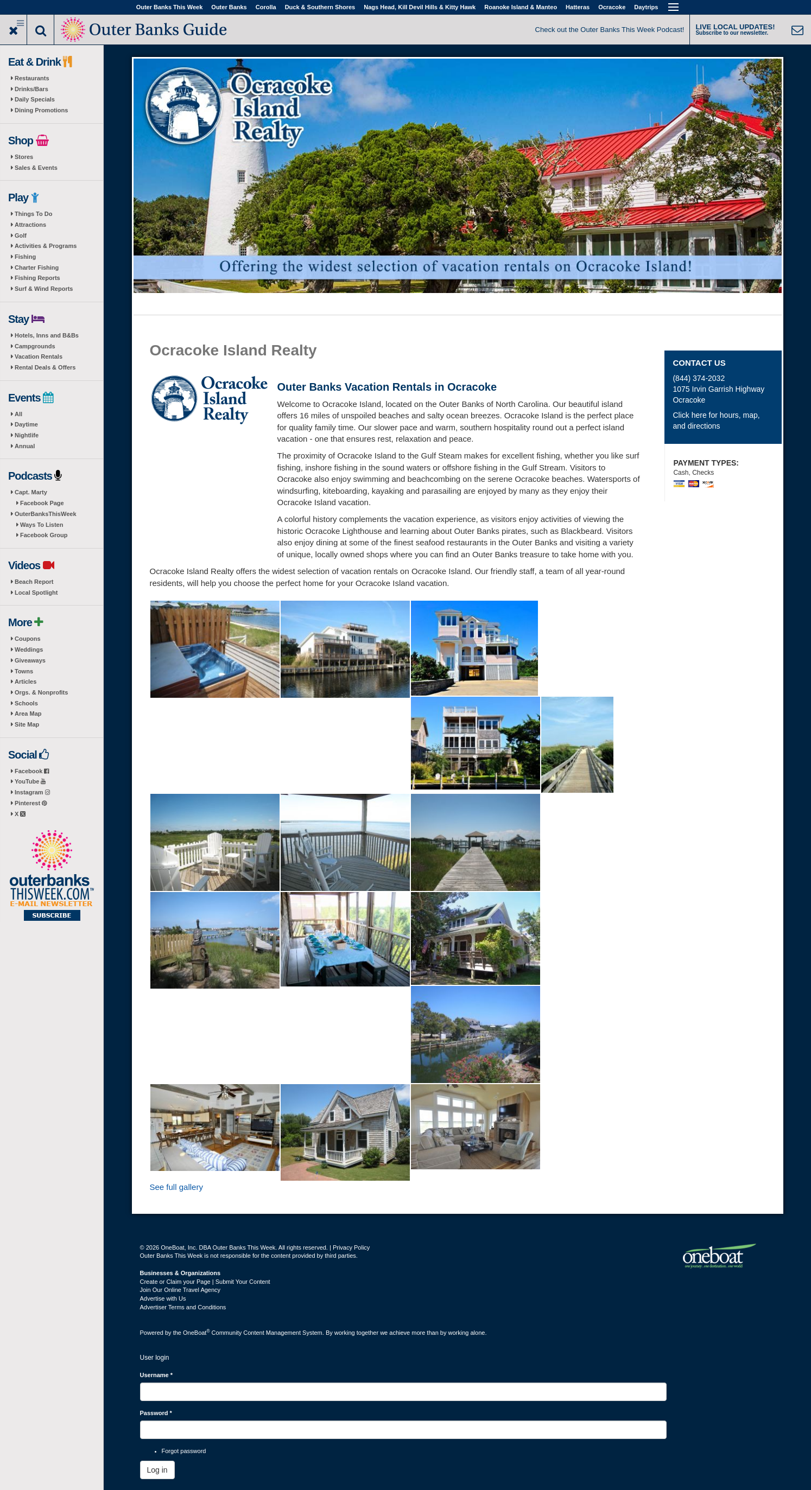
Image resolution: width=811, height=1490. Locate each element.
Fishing (25, 256)
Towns (24, 671)
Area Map (28, 713)
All (18, 414)
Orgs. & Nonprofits (41, 692)
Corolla (266, 7)
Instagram (32, 792)
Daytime (26, 424)
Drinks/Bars (31, 89)
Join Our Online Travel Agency (180, 1290)
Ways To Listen (41, 524)
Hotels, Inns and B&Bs (47, 335)
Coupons (28, 638)
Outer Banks (228, 7)
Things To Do (33, 214)
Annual (25, 446)
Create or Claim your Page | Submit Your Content (205, 1281)
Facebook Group (43, 535)
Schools (26, 703)
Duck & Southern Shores (320, 7)
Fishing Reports (37, 278)
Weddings (29, 649)
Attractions (30, 224)
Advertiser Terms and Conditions (183, 1307)
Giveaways (30, 660)
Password (156, 1413)
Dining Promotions (41, 110)
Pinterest (31, 803)
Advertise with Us (163, 1298)
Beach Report (34, 581)
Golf (21, 235)
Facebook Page (42, 503)
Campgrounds (35, 346)
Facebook (32, 771)
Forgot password (184, 1451)
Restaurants (32, 78)
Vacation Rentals (38, 356)
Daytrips (646, 7)
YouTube (30, 781)
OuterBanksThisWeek (46, 514)
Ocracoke (611, 7)
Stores (24, 157)
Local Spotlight (36, 592)
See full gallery (176, 1187)
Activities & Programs (46, 246)
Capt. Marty (31, 492)
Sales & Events (36, 167)
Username (156, 1375)
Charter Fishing (37, 267)
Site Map (27, 724)
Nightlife (27, 435)
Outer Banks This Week (169, 7)
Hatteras (578, 7)
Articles (25, 681)
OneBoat (196, 1332)
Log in (157, 1470)
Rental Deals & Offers (45, 367)
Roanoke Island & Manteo (520, 7)
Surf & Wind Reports (44, 288)
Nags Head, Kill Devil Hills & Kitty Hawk (420, 7)
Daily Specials (35, 99)
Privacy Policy (351, 1247)
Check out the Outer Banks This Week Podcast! (610, 30)
